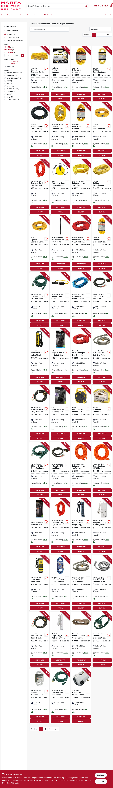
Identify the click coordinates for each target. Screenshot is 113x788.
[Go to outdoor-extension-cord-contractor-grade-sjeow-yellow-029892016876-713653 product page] (102, 187)
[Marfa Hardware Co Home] (11, 6)
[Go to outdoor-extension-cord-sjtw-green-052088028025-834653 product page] (102, 639)
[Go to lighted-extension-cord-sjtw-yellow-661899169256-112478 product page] (39, 243)
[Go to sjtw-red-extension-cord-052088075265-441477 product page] (81, 357)
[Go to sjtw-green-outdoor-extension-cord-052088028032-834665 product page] (39, 470)
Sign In (96, 6)
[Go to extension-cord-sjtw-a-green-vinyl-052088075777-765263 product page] (60, 696)
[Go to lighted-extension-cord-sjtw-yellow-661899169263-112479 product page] (102, 130)
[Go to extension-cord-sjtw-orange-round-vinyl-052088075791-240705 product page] (102, 470)
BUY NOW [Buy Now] (40, 99)
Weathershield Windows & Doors (45, 15)
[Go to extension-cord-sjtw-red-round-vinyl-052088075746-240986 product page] (39, 187)
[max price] (16, 55)
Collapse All (14, 61)
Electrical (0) (9, 66)
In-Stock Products (13, 37)
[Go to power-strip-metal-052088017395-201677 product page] (39, 357)
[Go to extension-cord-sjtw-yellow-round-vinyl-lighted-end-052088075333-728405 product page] (81, 187)
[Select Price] (22, 55)
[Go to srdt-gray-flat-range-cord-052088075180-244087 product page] (102, 357)
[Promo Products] (5, 30)
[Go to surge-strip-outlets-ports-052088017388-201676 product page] (60, 639)
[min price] (7, 55)
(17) (12, 75)
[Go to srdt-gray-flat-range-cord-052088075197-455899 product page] (81, 583)
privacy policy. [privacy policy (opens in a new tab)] (44, 780)
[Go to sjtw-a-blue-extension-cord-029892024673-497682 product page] (60, 583)
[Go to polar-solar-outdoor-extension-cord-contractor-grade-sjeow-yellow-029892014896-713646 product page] (81, 74)
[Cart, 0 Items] (111, 6)
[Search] (86, 6)
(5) (10, 81)
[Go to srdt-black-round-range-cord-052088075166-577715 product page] (102, 300)
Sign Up (105, 6)
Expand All (14, 63)
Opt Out (101, 781)
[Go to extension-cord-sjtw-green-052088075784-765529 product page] (39, 300)
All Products (11, 34)
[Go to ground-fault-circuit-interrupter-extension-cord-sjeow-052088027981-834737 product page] (60, 300)
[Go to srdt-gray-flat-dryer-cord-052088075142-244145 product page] (102, 583)
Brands (22, 15)
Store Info (108, 15)
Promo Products (12, 30)
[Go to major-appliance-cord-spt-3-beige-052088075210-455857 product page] (81, 639)
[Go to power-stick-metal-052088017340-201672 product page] (60, 243)
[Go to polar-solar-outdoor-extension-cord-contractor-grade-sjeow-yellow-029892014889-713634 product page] (81, 130)
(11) (14, 78)
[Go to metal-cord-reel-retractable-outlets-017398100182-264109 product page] (60, 187)
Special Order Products (15, 40)
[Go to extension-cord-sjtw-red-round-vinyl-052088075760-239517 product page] (60, 526)
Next (108, 34)
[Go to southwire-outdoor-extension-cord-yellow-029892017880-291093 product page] (60, 74)
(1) (13, 89)
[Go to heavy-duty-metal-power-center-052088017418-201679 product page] (39, 583)
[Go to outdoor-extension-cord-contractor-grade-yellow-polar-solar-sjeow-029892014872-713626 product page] (102, 243)
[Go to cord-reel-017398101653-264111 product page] (81, 413)
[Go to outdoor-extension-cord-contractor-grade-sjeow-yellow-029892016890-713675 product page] (39, 74)
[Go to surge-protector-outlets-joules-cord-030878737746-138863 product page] (60, 413)
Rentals (29, 15)
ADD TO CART (40, 94)
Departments (11, 15)
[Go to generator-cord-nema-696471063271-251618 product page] (39, 130)
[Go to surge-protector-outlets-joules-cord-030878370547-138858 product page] (39, 526)
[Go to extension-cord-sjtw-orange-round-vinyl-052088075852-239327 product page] (81, 470)
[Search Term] (57, 6)
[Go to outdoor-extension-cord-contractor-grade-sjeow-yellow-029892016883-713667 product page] (102, 74)
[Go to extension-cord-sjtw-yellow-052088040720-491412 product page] (60, 130)
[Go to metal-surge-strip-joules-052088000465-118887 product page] (81, 526)
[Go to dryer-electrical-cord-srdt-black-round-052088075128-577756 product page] (39, 413)
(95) (15, 73)
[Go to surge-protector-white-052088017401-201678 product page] (102, 526)
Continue (100, 775)
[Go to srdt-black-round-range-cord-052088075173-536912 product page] (60, 470)
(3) (9, 83)
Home (3, 15)
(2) (10, 86)
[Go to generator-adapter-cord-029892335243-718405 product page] (102, 413)
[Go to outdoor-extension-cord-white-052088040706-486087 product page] (39, 696)
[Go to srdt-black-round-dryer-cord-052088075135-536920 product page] (39, 639)
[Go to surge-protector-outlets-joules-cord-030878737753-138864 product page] (60, 357)
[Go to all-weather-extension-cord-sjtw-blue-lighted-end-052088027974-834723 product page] (81, 300)
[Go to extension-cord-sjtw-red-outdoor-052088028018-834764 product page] (81, 243)
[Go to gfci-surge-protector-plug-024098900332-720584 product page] (81, 696)
